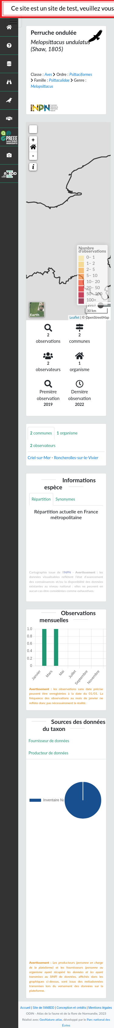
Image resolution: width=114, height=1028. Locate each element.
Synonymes (65, 499)
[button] (33, 148)
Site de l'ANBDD (43, 1008)
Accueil (25, 1008)
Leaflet (75, 317)
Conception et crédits (71, 1008)
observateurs (42, 445)
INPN (67, 572)
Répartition (41, 499)
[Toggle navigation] (13, 21)
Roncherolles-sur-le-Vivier (76, 457)
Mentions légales (100, 1008)
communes (41, 433)
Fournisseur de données (49, 740)
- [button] (33, 156)
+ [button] (33, 140)
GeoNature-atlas (51, 1019)
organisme (67, 433)
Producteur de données (48, 752)
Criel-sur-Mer (39, 457)
